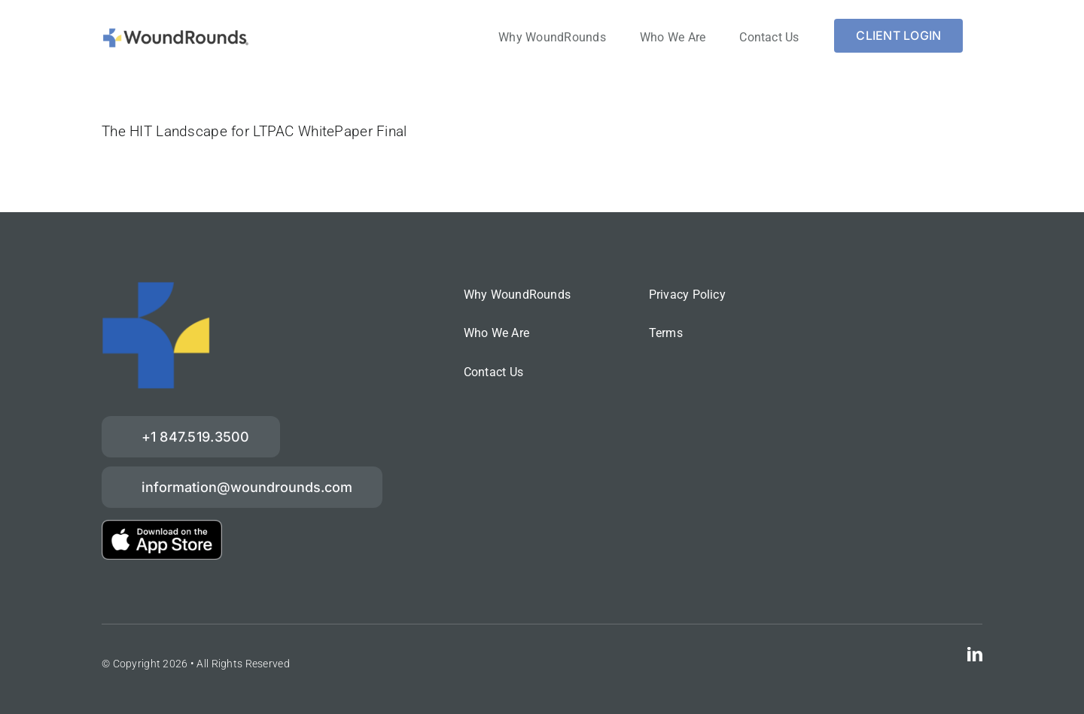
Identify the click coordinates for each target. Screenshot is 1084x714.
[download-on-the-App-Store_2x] (162, 527)
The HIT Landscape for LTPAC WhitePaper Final (254, 131)
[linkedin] (974, 654)
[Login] (898, 36)
